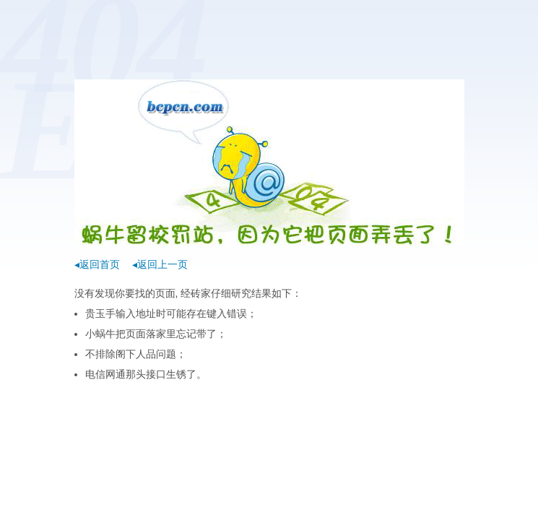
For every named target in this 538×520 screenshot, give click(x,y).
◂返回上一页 (160, 264)
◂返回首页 (97, 264)
